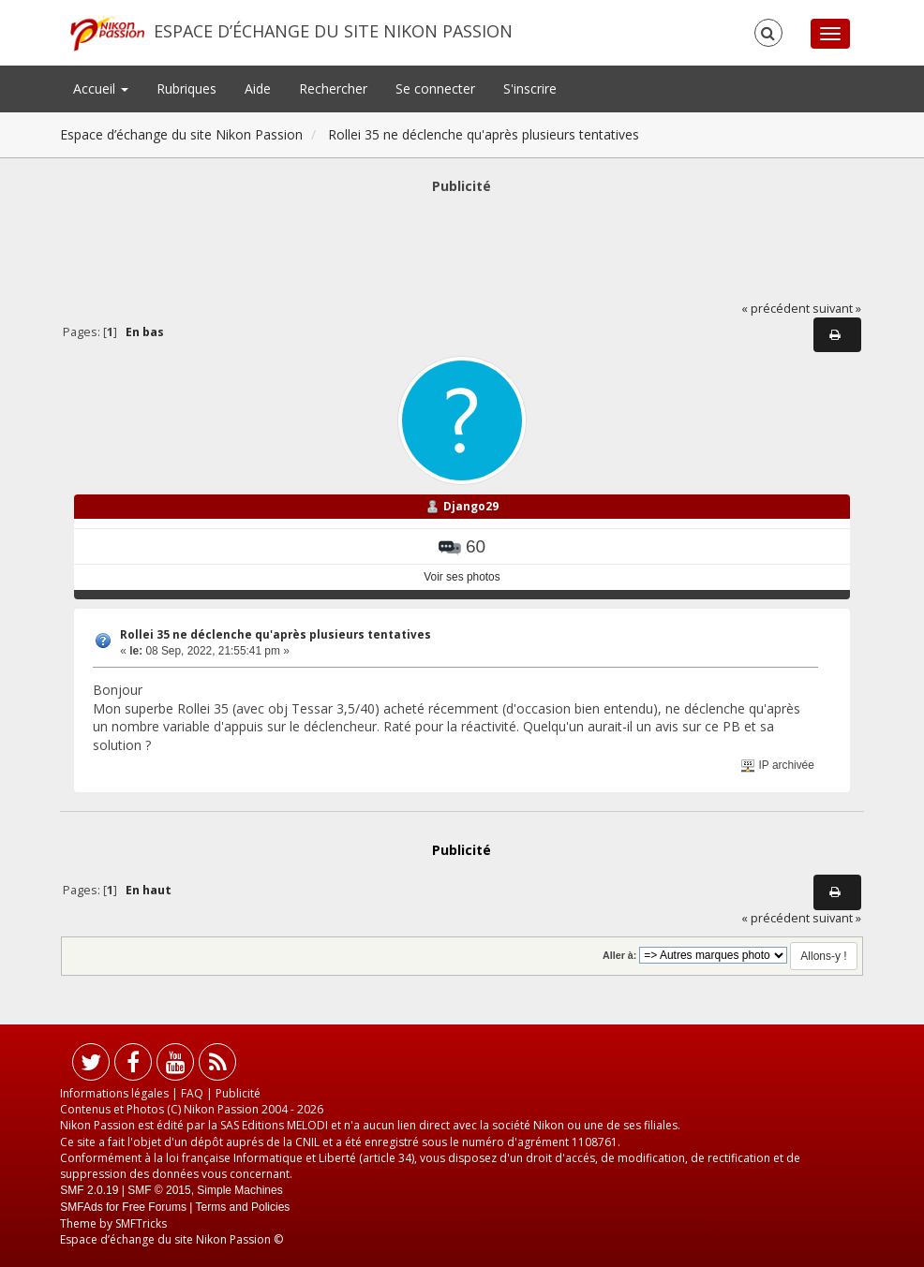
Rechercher (333, 88)
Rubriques (186, 88)
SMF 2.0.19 (89, 1190)
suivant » (836, 309)
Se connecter (435, 88)
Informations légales (114, 1093)
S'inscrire (530, 88)
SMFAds (81, 1207)
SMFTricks (141, 1223)
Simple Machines (239, 1190)
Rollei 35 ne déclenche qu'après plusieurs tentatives (275, 634)
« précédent (775, 309)
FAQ (192, 1093)
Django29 (471, 506)
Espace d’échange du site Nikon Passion (333, 31)
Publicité (238, 1093)
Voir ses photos (461, 576)
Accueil (100, 88)
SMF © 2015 (159, 1190)
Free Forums (154, 1207)
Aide (258, 88)
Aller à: (619, 955)
